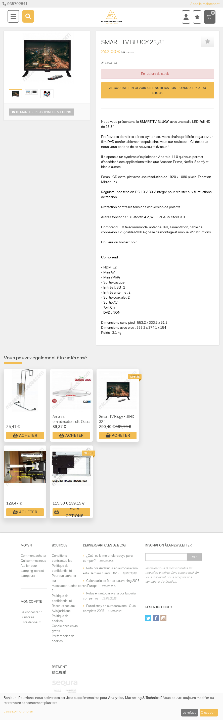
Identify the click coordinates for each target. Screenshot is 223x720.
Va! (194, 557)
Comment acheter (34, 555)
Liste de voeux (31, 622)
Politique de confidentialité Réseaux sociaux (63, 601)
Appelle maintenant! (205, 4)
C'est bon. (208, 712)
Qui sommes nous (33, 561)
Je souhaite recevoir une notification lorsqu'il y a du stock (157, 90)
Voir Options (68, 512)
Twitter (148, 618)
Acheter (25, 435)
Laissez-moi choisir (18, 711)
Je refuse (189, 712)
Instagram (163, 618)
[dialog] (111, 706)
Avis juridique (61, 611)
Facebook (156, 618)
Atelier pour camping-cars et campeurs (32, 571)
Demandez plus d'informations (41, 112)
